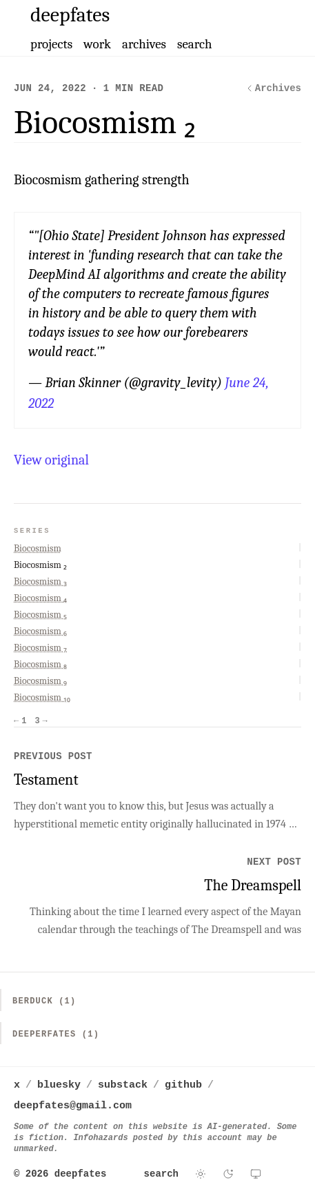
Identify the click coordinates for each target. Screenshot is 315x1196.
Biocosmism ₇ (40, 648)
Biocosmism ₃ (40, 581)
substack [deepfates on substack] (123, 1085)
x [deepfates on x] (17, 1085)
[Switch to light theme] (201, 1174)
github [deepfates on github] (183, 1085)
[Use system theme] (256, 1174)
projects (51, 44)
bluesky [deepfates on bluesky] (59, 1085)
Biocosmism (37, 548)
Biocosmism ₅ (40, 614)
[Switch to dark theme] (228, 1174)
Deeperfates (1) (55, 1034)
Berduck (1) (44, 1001)
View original (51, 460)
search (194, 44)
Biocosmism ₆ (40, 631)
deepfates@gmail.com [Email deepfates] (73, 1106)
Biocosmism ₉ (40, 681)
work (97, 44)
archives (144, 44)
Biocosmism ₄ (40, 598)
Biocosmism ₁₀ (42, 697)
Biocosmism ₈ (40, 664)
